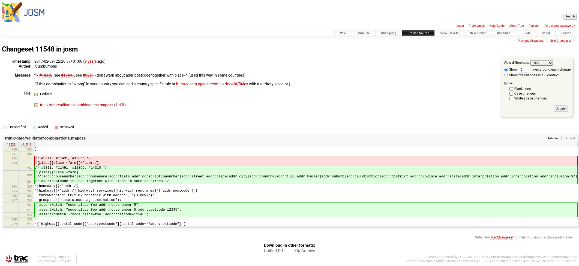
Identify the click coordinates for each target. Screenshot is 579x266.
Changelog (388, 33)
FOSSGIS (465, 257)
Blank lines (522, 89)
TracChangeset (502, 237)
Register (534, 26)
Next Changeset (560, 41)
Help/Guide (497, 26)
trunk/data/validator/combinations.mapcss (77, 105)
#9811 (88, 75)
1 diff (120, 105)
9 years (91, 61)
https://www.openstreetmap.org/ (552, 257)
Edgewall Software (57, 261)
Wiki (343, 33)
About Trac (516, 26)
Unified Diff (274, 250)
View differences (516, 63)
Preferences (477, 26)
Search (566, 33)
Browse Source (418, 33)
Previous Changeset (531, 41)
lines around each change (545, 69)
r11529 (11, 144)
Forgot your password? (559, 26)
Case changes (525, 93)
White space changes (530, 98)
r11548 (26, 144)
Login (460, 26)
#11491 (67, 75)
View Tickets (449, 33)
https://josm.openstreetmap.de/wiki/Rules (212, 84)
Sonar (546, 33)
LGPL (560, 261)
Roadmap (504, 33)
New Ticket (478, 33)
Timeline (363, 33)
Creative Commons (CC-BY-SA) (469, 261)
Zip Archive (304, 250)
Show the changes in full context (531, 75)
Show (511, 69)
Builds (526, 33)
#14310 (45, 75)
